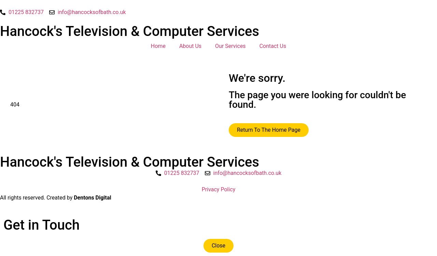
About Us (190, 46)
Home (158, 46)
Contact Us (272, 46)
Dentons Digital (92, 197)
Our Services (230, 46)
